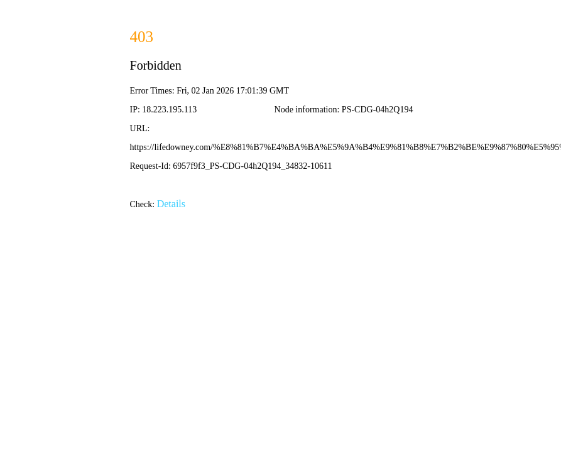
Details (171, 203)
